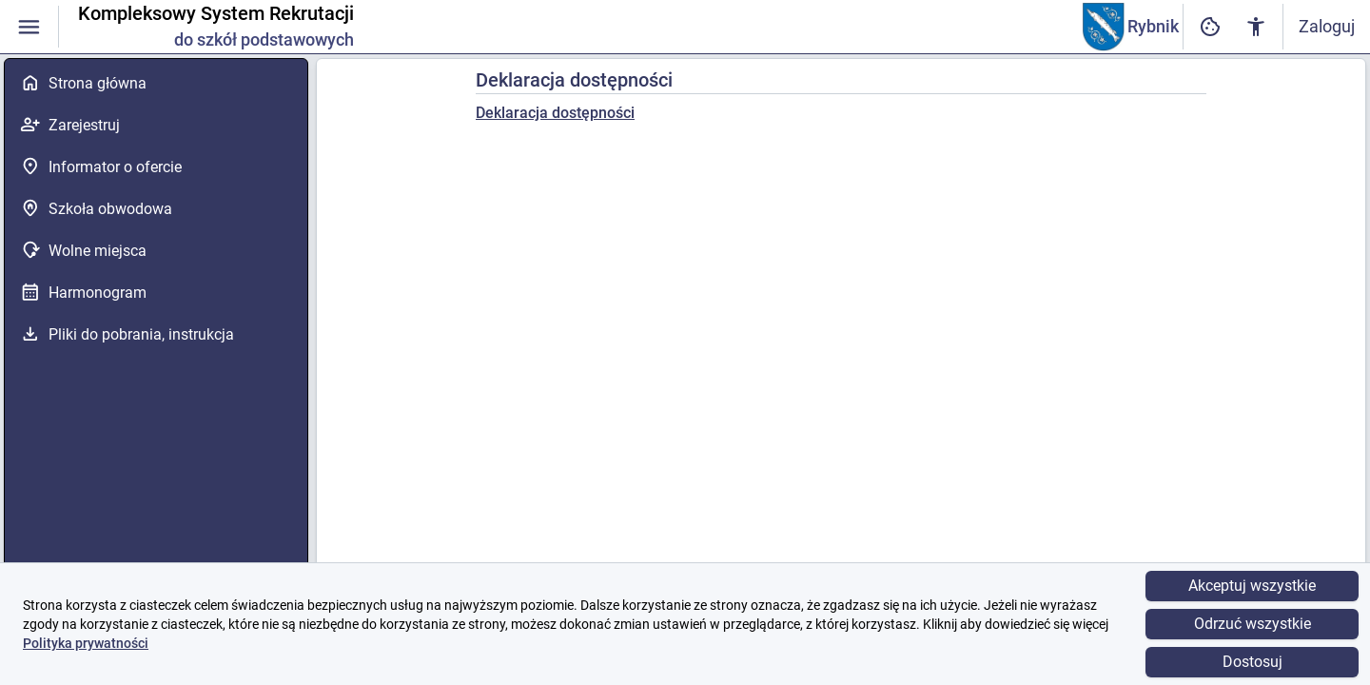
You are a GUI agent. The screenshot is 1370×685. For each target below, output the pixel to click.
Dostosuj (1252, 662)
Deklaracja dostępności (555, 113)
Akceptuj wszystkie (1252, 586)
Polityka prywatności (85, 643)
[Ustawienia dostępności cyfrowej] (1210, 27)
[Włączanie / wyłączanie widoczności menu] (29, 27)
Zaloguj (1327, 26)
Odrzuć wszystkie (1252, 624)
